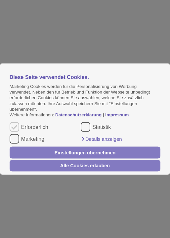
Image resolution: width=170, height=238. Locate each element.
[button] (101, 139)
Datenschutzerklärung (79, 114)
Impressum (117, 114)
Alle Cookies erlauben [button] (85, 165)
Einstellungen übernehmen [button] (85, 152)
